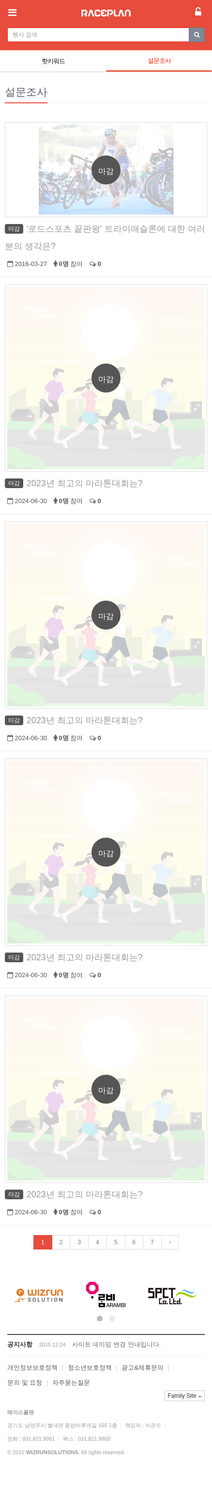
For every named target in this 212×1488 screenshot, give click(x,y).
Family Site (184, 1395)
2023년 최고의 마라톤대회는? (85, 483)
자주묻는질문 (71, 1382)
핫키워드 (53, 61)
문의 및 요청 (24, 1382)
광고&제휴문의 (142, 1367)
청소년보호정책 (90, 1367)
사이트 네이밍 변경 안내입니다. (116, 1344)
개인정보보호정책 (32, 1367)
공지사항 (19, 1344)
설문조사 (159, 60)
